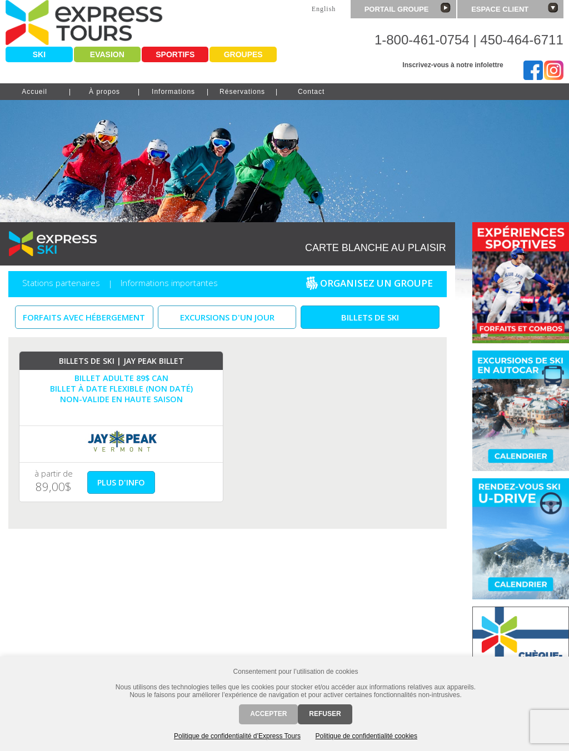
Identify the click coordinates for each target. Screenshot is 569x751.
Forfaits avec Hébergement (84, 317)
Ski (39, 54)
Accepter (268, 714)
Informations (173, 92)
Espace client (514, 8)
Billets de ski (370, 317)
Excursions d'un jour (227, 317)
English (324, 9)
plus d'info (121, 482)
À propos (104, 92)
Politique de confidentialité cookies (366, 736)
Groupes (243, 54)
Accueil (34, 92)
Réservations (242, 92)
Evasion (107, 54)
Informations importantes (169, 282)
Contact (311, 92)
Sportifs (175, 54)
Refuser (325, 714)
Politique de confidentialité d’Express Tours (237, 736)
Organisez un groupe (369, 285)
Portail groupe (408, 8)
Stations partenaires (61, 282)
